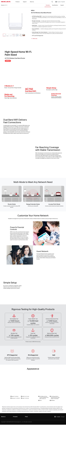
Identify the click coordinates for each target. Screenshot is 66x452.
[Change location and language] (60, 1)
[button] (26, 35)
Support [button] (25, 1)
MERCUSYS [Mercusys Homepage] (5, 1)
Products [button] (18, 1)
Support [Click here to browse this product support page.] (62, 5)
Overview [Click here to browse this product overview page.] (48, 5)
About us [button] (32, 1)
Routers (2, 5)
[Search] (52, 1)
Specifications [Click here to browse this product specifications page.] (55, 5)
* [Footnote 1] (25, 341)
